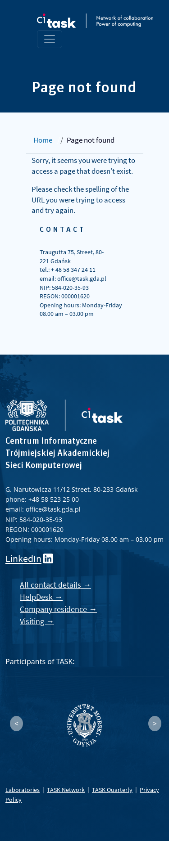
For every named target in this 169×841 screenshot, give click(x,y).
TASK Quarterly (112, 790)
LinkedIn (23, 559)
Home (42, 140)
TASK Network (66, 790)
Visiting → (37, 621)
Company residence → (58, 609)
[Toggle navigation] (49, 39)
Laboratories (22, 790)
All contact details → (55, 585)
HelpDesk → (41, 597)
